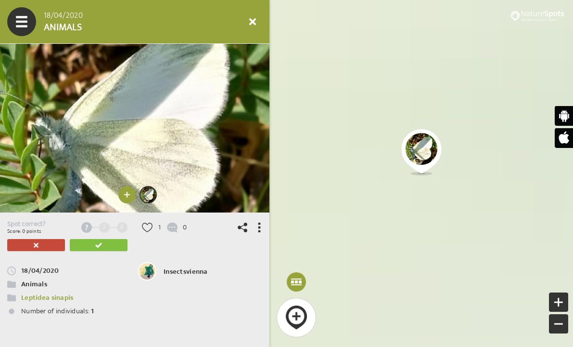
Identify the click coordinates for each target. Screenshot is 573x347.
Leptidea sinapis (47, 298)
